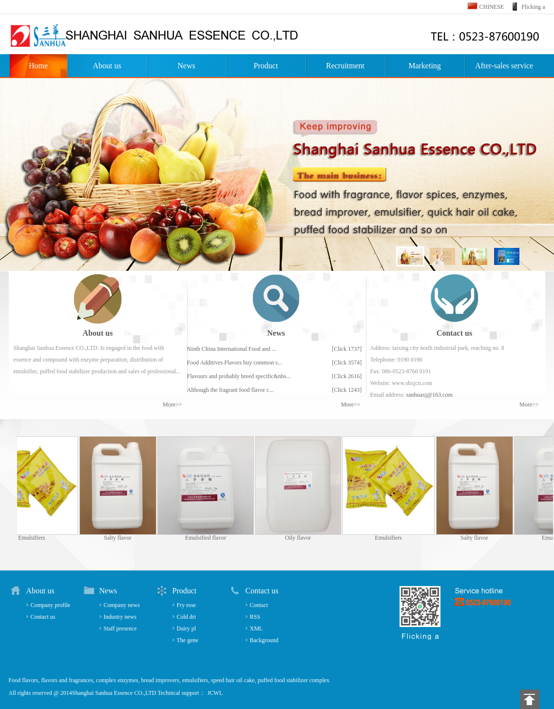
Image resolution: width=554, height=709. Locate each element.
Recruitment (345, 65)
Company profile (51, 605)
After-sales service (504, 65)
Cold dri (186, 616)
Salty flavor (120, 537)
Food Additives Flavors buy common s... (234, 362)
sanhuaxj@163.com (429, 394)
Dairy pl (186, 628)
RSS (255, 616)
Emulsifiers (34, 537)
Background (264, 640)
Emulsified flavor (208, 537)
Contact (259, 605)
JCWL (215, 692)
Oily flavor (301, 537)
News (186, 65)
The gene (187, 640)
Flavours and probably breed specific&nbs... (239, 376)
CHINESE (491, 6)
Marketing (424, 65)
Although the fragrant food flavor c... (230, 390)
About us (107, 65)
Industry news (120, 616)
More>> (172, 404)
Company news (122, 605)
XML (256, 628)
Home (38, 65)
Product (266, 65)
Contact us (43, 616)
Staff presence (120, 628)
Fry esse (186, 605)
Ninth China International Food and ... (231, 349)
